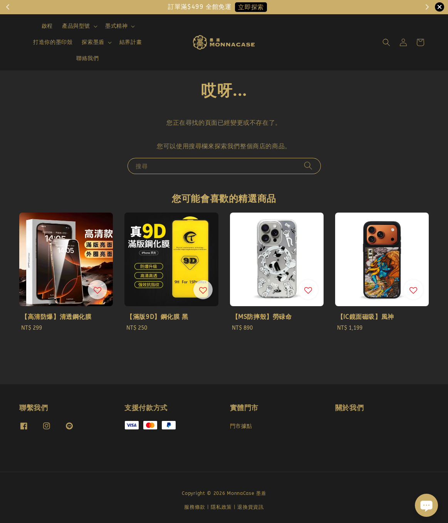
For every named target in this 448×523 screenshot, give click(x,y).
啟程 (47, 26)
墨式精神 (116, 26)
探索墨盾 (93, 42)
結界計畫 (130, 42)
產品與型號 (76, 26)
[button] (386, 42)
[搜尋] (308, 165)
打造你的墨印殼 (52, 42)
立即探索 (250, 7)
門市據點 (241, 426)
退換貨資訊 (250, 507)
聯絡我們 (87, 58)
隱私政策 (221, 507)
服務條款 (194, 507)
